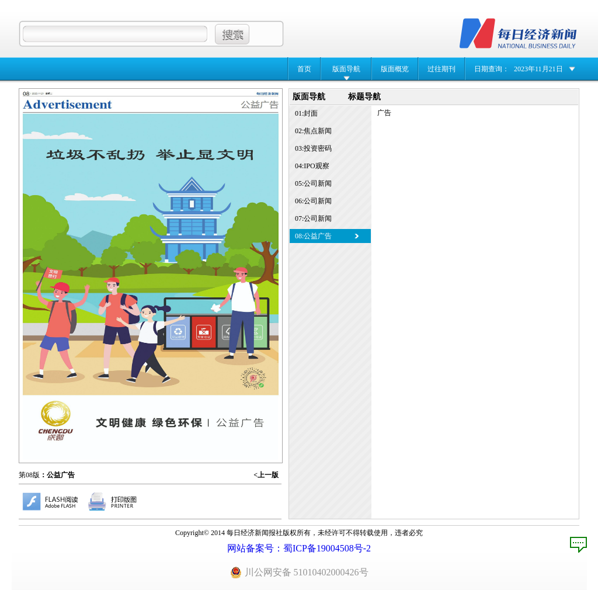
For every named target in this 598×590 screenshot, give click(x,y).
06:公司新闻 (313, 201)
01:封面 (306, 113)
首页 (304, 69)
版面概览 (395, 69)
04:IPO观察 (312, 166)
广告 (384, 113)
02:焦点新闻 (313, 131)
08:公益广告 (313, 236)
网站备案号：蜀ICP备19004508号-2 (299, 548)
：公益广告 (57, 475)
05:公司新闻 (313, 183)
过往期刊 (441, 69)
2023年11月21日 (538, 69)
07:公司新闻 (313, 218)
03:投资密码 (313, 148)
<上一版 (266, 475)
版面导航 (346, 69)
